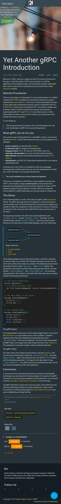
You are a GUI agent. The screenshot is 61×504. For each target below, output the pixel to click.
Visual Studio (38, 390)
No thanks (40, 496)
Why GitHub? (8, 453)
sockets (16, 102)
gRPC (54, 84)
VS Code (48, 390)
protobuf (34, 146)
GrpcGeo (6, 89)
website (13, 140)
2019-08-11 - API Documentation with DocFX (21, 413)
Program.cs (52, 343)
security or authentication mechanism (24, 381)
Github (14, 441)
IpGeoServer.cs (11, 335)
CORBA (15, 100)
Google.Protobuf (14, 249)
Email (16, 446)
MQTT (19, 112)
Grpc (9, 252)
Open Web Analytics (45, 477)
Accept (40, 491)
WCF (54, 105)
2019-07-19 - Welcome (13, 417)
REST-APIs (8, 107)
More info (40, 486)
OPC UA (27, 112)
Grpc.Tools (12, 254)
